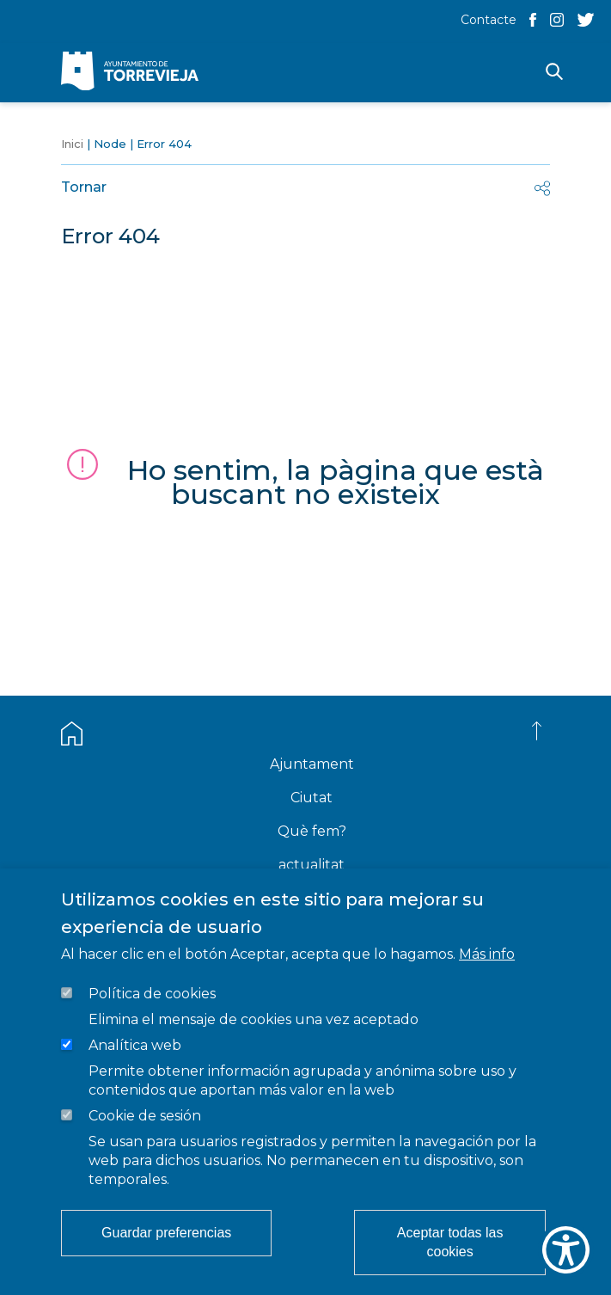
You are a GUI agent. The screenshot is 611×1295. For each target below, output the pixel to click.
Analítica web (135, 1045)
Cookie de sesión (145, 1116)
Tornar (84, 187)
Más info (487, 954)
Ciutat (311, 797)
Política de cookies (152, 993)
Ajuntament (312, 764)
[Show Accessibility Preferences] (566, 1250)
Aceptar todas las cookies (450, 1242)
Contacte (488, 20)
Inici (72, 143)
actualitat (311, 864)
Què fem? (312, 831)
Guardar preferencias (166, 1232)
